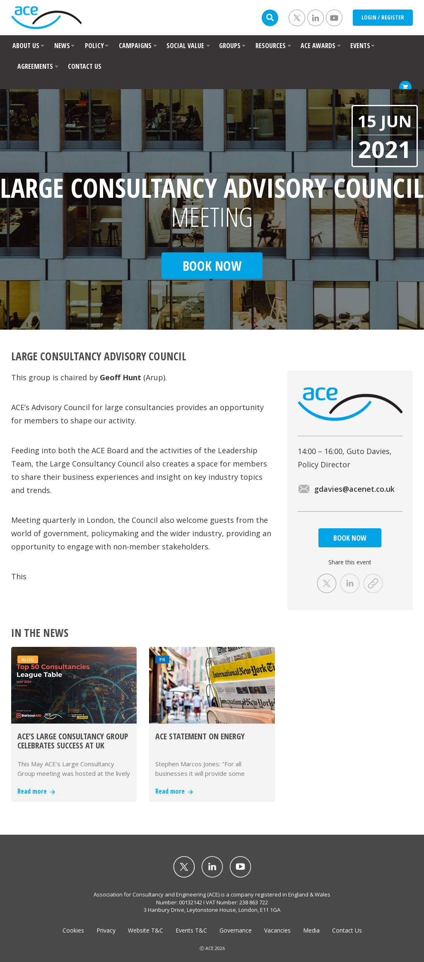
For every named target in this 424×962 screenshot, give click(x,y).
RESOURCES (270, 45)
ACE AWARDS (318, 45)
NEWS (62, 45)
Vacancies (277, 930)
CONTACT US (84, 66)
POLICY (94, 45)
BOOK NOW (349, 538)
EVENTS (360, 45)
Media (311, 930)
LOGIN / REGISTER (382, 17)
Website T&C (145, 930)
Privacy (106, 930)
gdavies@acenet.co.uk (346, 489)
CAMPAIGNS (135, 45)
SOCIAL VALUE (185, 45)
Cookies (73, 930)
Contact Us (347, 930)
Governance (235, 930)
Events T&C (191, 930)
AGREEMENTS (35, 66)
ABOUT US (25, 45)
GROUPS (230, 45)
